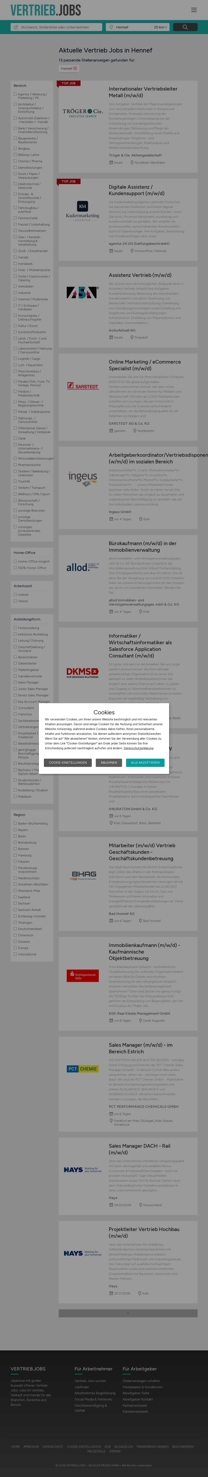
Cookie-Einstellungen (68, 762)
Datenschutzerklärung (138, 748)
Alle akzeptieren (145, 762)
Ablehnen (109, 762)
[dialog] (104, 738)
